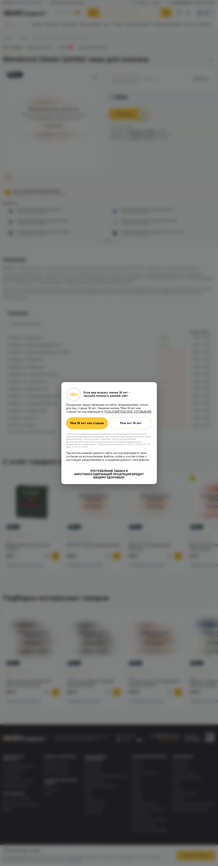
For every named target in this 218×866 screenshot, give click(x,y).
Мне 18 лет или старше (87, 423)
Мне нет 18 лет (131, 423)
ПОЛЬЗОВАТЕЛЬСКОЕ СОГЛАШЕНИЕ (128, 411)
